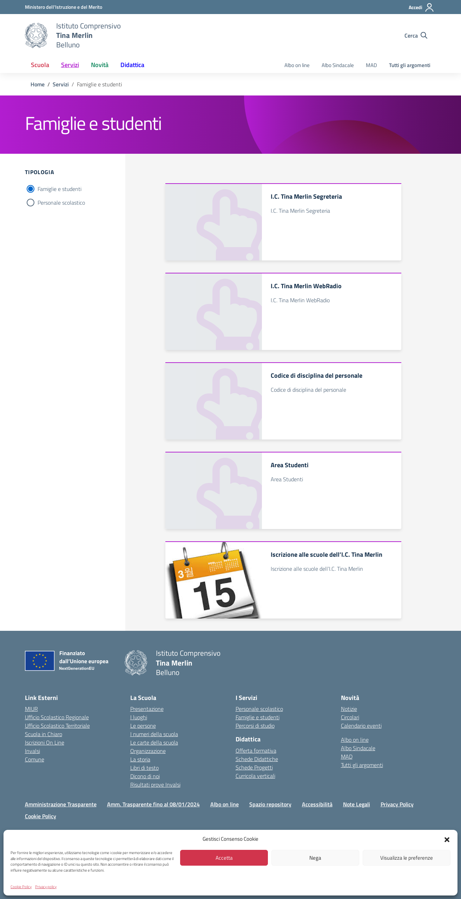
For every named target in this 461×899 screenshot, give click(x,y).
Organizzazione (148, 751)
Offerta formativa (256, 750)
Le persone (143, 725)
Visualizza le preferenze (406, 858)
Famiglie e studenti (59, 189)
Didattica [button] (132, 65)
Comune (34, 759)
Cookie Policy (21, 887)
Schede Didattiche (257, 759)
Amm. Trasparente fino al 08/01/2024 (153, 804)
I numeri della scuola (154, 734)
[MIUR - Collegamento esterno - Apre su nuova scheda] (63, 7)
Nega (315, 858)
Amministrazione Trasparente (61, 804)
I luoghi (138, 717)
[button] (446, 838)
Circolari (350, 717)
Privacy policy (46, 887)
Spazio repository (270, 804)
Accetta (224, 858)
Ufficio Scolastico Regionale (57, 717)
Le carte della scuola (154, 742)
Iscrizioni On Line (44, 742)
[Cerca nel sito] (415, 35)
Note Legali (356, 804)
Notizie (349, 709)
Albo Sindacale (338, 65)
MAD (371, 65)
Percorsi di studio (255, 725)
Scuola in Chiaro (43, 734)
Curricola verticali (255, 776)
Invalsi (32, 751)
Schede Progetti (254, 767)
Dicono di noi (145, 776)
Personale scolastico (61, 202)
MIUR (31, 709)
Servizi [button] (70, 65)
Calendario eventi (361, 725)
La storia (140, 759)
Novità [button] (99, 65)
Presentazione (147, 709)
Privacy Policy (397, 804)
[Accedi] (421, 7)
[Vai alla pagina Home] (38, 84)
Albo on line (297, 65)
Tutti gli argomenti (409, 65)
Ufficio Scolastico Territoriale (57, 725)
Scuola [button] (40, 65)
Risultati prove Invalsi (155, 784)
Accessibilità (317, 804)
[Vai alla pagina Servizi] (61, 84)
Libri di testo (144, 768)
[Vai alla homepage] (36, 35)
